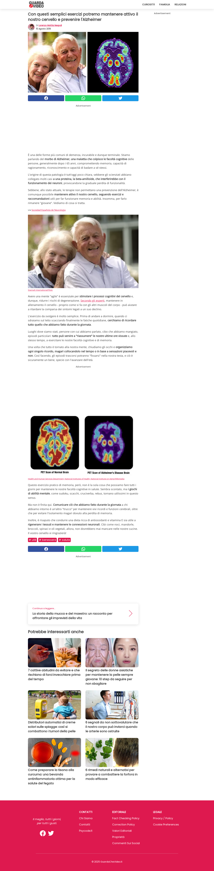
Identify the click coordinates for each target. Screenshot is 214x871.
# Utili (32, 540)
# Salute (64, 540)
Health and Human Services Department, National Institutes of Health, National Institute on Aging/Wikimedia (76, 478)
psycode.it (85, 831)
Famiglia (164, 4)
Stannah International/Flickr (40, 290)
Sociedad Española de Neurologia (49, 209)
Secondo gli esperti (92, 300)
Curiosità (148, 4)
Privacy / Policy (163, 818)
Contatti (84, 824)
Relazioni (180, 4)
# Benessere (47, 540)
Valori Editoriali (122, 831)
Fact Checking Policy (125, 818)
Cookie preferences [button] (166, 824)
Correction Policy (123, 824)
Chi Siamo (86, 818)
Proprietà (118, 837)
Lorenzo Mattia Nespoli (50, 25)
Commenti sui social (126, 843)
